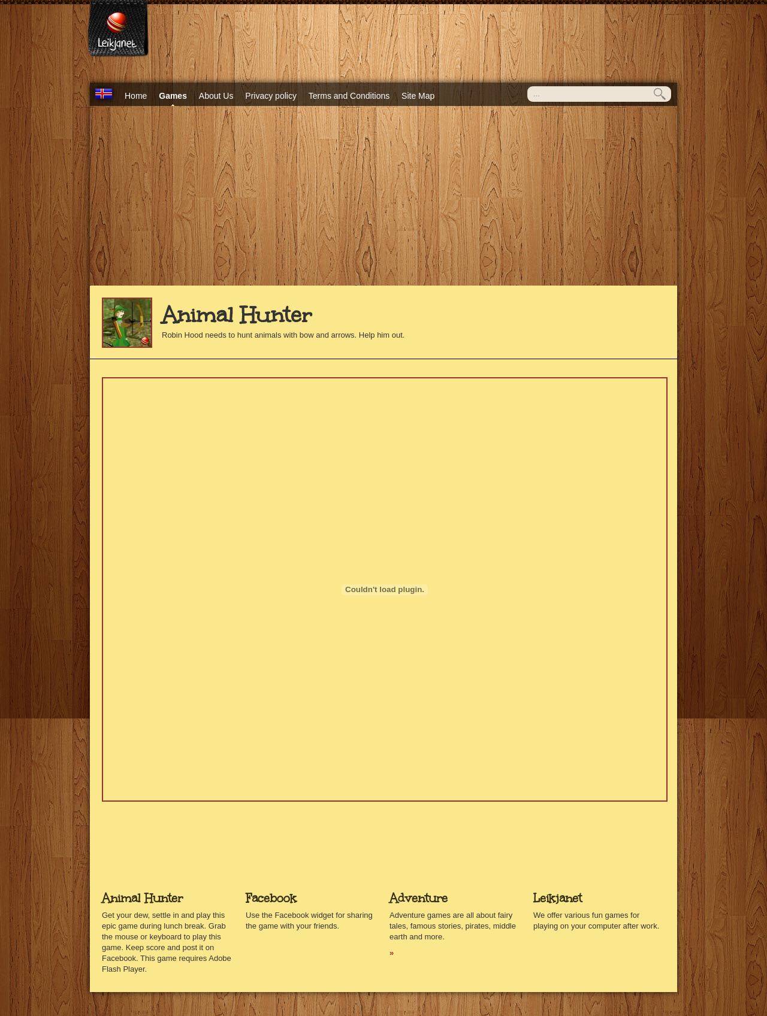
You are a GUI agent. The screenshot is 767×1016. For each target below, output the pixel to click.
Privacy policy (271, 96)
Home (136, 96)
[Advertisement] (383, 196)
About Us (216, 96)
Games (173, 96)
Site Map (417, 96)
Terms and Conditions (349, 96)
